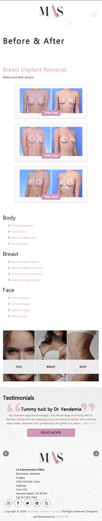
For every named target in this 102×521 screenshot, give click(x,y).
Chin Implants (21, 298)
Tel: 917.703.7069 (26, 497)
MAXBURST (62, 516)
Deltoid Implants (22, 225)
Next (96, 454)
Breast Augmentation (25, 262)
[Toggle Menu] (94, 15)
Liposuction (19, 231)
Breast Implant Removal (27, 268)
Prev (6, 454)
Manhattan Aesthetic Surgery (44, 511)
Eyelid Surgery (21, 310)
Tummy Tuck (20, 243)
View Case (51, 113)
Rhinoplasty (19, 316)
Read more (89, 423)
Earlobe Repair (21, 304)
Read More (51, 433)
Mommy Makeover (24, 237)
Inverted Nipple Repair (26, 280)
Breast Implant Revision (27, 274)
